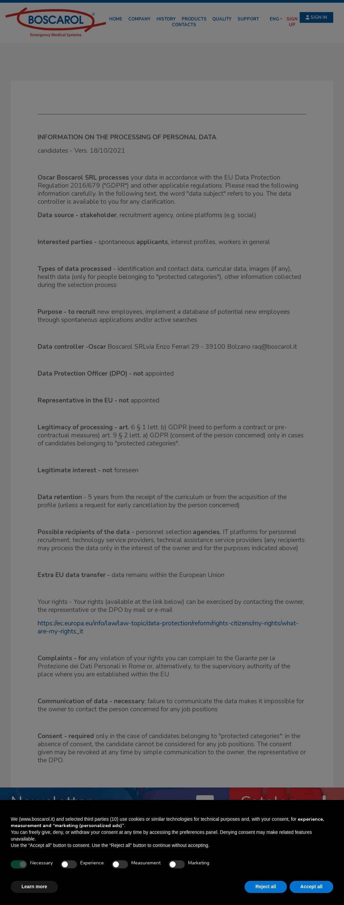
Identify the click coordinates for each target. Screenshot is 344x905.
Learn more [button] (34, 886)
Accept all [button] (311, 886)
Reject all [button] (265, 886)
